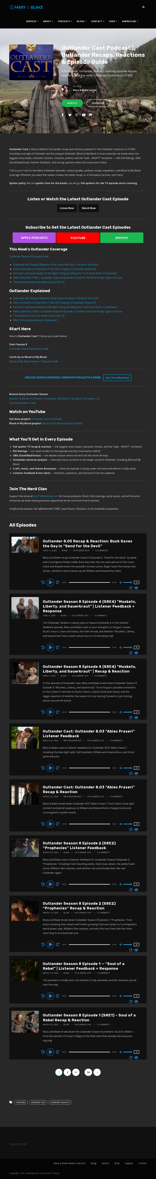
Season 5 (40, 398)
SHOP (112, 21)
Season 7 (14, 398)
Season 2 (79, 398)
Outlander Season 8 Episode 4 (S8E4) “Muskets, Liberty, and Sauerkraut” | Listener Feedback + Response (89, 606)
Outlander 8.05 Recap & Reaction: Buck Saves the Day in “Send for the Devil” (56, 264)
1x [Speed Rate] (136, 582)
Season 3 (66, 398)
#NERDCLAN (129, 21)
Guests (105, 1163)
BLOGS (80, 21)
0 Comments (102, 550)
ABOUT (47, 21)
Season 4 (53, 398)
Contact (142, 1163)
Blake (65, 550)
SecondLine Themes (49, 1173)
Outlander (21, 1102)
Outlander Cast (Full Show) (47, 419)
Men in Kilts (29, 403)
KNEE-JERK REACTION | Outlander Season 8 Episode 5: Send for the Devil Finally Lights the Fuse (67, 277)
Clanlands (14, 403)
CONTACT (96, 21)
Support (129, 1163)
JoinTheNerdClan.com (45, 496)
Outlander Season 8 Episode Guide (29, 256)
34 (88, 1072)
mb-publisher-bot (73, 740)
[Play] (51, 582)
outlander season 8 (60, 1102)
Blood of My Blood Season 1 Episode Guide (33, 361)
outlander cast (38, 1102)
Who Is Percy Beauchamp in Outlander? (35, 320)
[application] (90, 582)
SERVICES (31, 21)
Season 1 (92, 398)
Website (72, 103)
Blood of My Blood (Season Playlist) (62, 423)
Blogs (94, 1163)
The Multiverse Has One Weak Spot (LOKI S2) (39, 282)
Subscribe (98, 103)
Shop (117, 1163)
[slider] (89, 582)
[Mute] (120, 582)
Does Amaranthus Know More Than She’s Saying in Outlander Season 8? (54, 269)
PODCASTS (64, 21)
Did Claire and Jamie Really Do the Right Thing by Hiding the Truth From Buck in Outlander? (65, 273)
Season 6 (27, 398)
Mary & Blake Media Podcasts (70, 1163)
